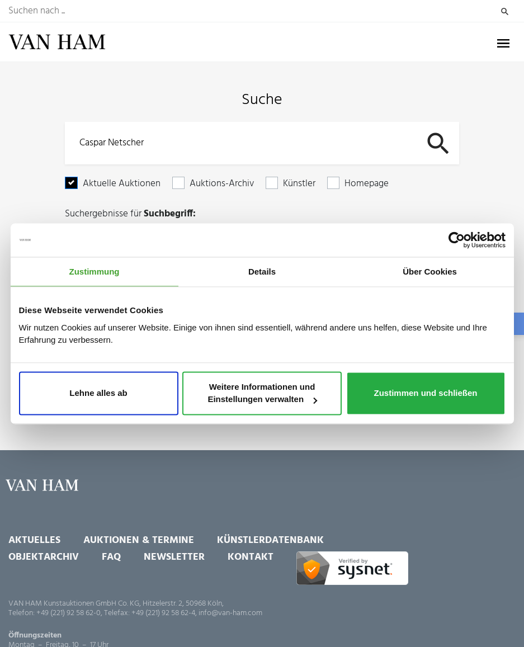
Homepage (366, 183)
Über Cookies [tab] (430, 271)
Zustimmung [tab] (94, 271)
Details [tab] (262, 271)
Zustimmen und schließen (425, 393)
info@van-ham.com (230, 613)
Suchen (504, 11)
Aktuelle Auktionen (121, 183)
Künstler (299, 183)
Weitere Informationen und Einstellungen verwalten (262, 393)
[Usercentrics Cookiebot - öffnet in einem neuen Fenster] (457, 240)
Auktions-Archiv (222, 183)
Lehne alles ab (98, 393)
